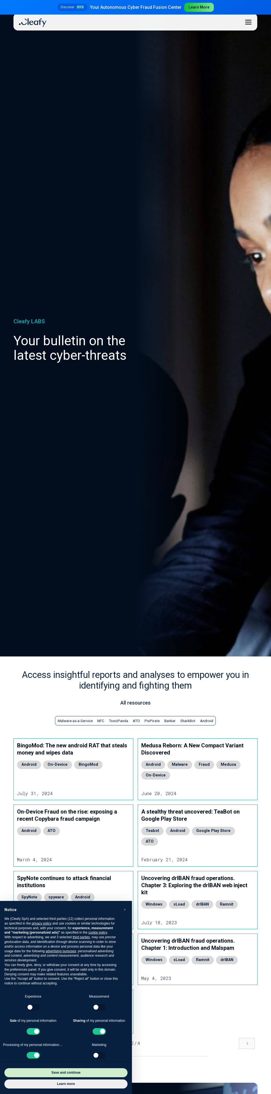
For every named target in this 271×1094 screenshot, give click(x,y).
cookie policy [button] (97, 932)
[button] (124, 909)
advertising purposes (61, 951)
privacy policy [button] (41, 923)
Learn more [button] (66, 1084)
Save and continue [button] (66, 1072)
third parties (81, 937)
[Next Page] (247, 1043)
